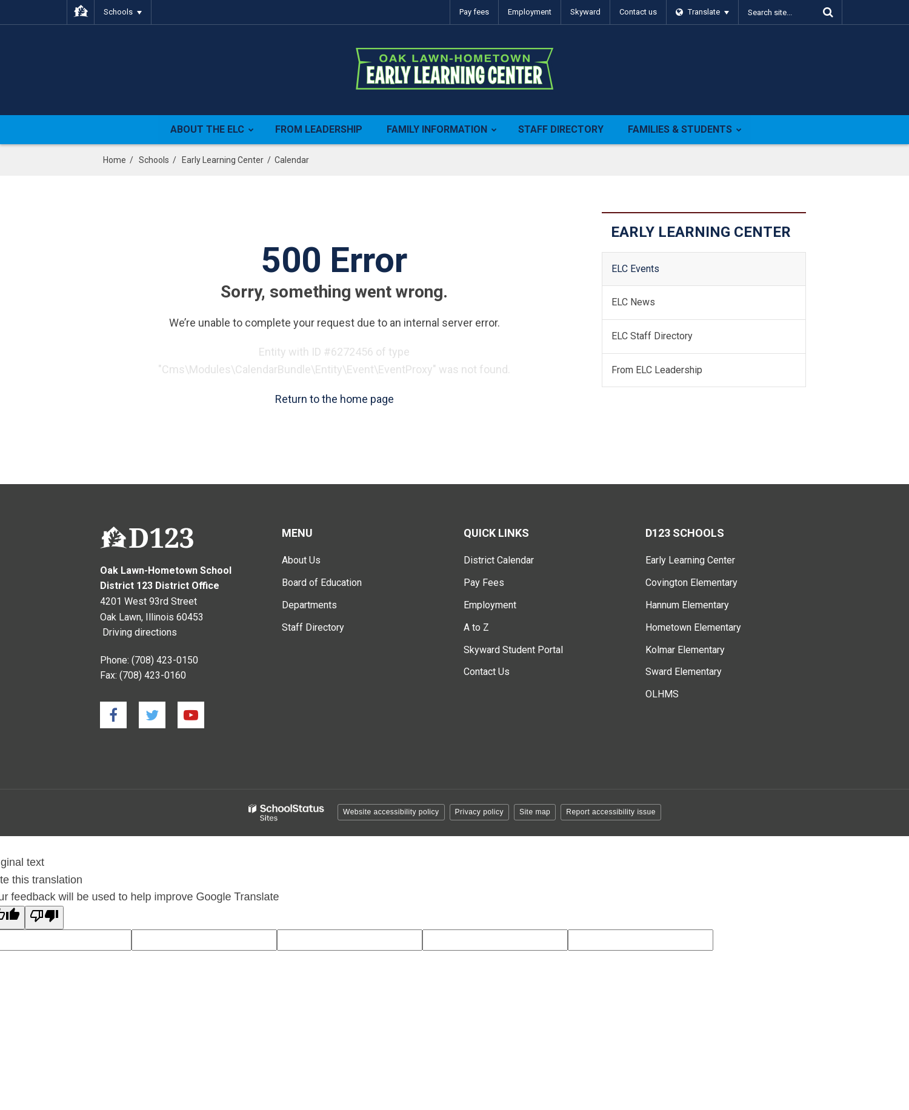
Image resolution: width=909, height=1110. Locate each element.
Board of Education (322, 582)
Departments (309, 605)
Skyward (585, 11)
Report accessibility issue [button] (611, 812)
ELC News (633, 302)
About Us (301, 560)
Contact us (638, 11)
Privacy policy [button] (479, 812)
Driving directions (139, 632)
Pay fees (474, 11)
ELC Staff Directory (652, 336)
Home (114, 160)
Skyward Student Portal (513, 650)
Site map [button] (534, 812)
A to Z (476, 627)
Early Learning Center (223, 160)
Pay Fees (484, 582)
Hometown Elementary (693, 627)
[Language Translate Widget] (703, 12)
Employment (529, 11)
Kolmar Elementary (685, 650)
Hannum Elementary (687, 605)
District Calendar (499, 560)
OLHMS (662, 694)
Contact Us (487, 671)
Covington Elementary (691, 582)
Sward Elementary (683, 671)
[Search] (828, 12)
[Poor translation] (44, 917)
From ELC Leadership (656, 370)
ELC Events (635, 268)
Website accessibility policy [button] (391, 812)
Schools (154, 160)
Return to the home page (334, 399)
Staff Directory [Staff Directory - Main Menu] (313, 627)
